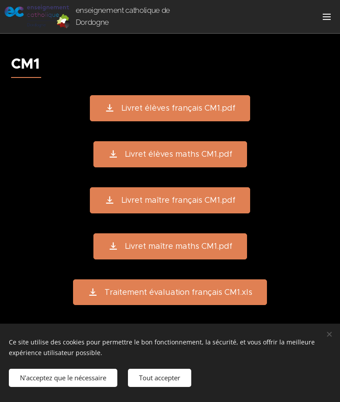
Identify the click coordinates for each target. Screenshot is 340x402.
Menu (327, 16)
